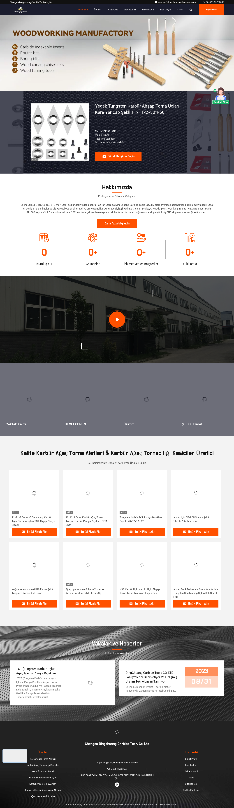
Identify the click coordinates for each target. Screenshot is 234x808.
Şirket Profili (191, 759)
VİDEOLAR (112, 9)
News (191, 777)
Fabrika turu (191, 765)
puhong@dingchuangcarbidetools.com (176, 2)
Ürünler (97, 9)
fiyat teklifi (211, 10)
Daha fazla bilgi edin (117, 223)
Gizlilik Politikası (191, 790)
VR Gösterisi (130, 9)
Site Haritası (191, 784)
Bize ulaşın (165, 9)
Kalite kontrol (191, 771)
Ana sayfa (83, 9)
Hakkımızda (148, 9)
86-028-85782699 (213, 2)
